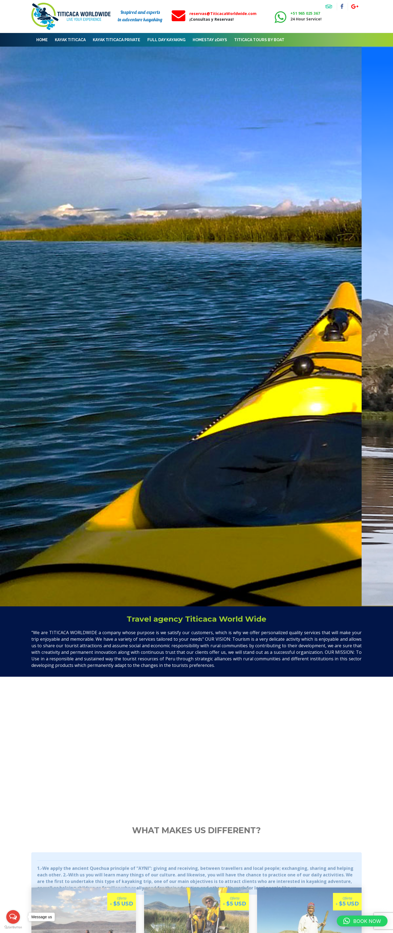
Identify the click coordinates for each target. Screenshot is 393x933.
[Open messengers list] (13, 917)
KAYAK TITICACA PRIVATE (116, 40)
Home (42, 40)
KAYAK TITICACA (70, 40)
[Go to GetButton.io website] (13, 927)
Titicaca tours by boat (259, 40)
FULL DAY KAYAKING (166, 40)
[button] (362, 921)
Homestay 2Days (210, 40)
